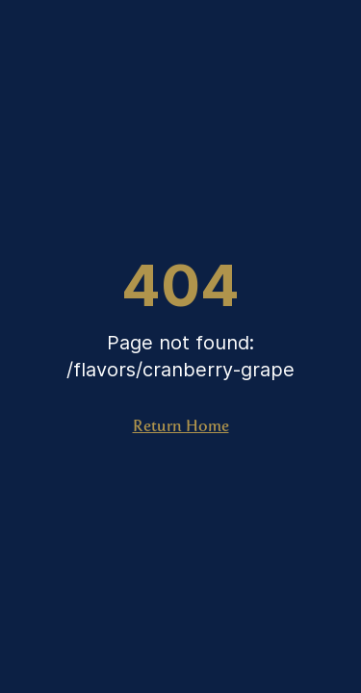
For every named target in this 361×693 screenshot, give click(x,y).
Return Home (181, 426)
